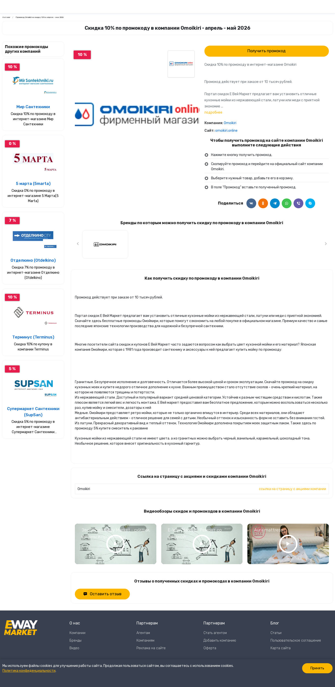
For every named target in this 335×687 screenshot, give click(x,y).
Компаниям (145, 640)
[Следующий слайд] (325, 244)
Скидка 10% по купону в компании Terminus (33, 346)
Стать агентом (215, 633)
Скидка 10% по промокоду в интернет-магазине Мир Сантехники (33, 119)
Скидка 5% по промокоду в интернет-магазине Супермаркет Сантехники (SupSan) (33, 427)
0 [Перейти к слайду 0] (137, 178)
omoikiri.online (226, 131)
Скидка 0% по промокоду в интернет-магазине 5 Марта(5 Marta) (33, 196)
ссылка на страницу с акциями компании (292, 489)
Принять (317, 668)
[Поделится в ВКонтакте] (251, 203)
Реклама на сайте (151, 648)
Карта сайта (280, 648)
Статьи (275, 633)
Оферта (209, 648)
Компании (77, 633)
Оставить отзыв (102, 594)
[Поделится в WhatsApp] (287, 203)
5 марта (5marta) (33, 183)
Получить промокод (266, 51)
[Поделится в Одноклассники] (263, 203)
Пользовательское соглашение (295, 640)
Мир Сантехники (33, 106)
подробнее (213, 112)
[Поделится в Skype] (310, 203)
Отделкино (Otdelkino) (33, 260)
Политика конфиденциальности (28, 671)
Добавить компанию (219, 640)
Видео (74, 648)
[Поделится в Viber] (298, 203)
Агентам (143, 633)
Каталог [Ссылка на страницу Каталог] (6, 17)
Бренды (75, 640)
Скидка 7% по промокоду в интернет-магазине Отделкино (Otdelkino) (33, 272)
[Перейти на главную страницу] (33, 635)
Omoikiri (230, 123)
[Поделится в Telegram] (275, 203)
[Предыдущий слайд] (78, 244)
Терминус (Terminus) (33, 337)
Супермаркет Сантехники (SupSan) (33, 411)
